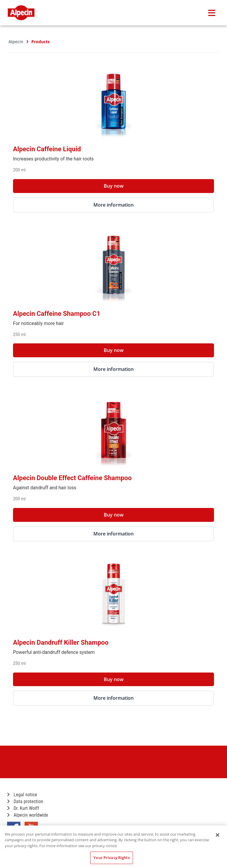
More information (113, 205)
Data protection (25, 801)
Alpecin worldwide (27, 815)
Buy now (114, 186)
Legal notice (22, 794)
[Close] (217, 835)
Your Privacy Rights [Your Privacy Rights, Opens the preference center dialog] (111, 857)
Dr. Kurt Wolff (23, 808)
